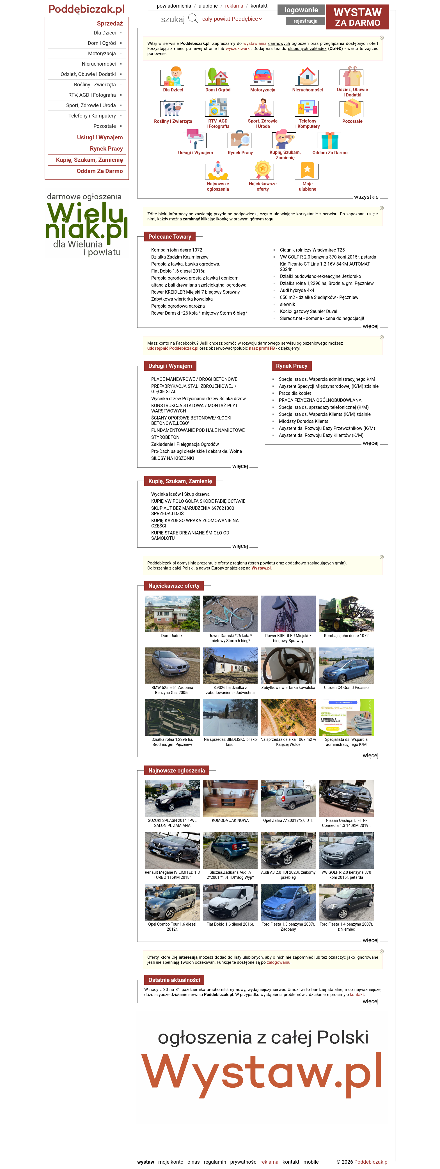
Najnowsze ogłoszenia (218, 186)
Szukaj (193, 18)
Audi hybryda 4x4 (297, 290)
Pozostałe (352, 121)
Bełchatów (105, 1063)
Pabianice (106, 1100)
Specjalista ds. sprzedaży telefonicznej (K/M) (324, 407)
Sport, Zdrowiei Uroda (263, 123)
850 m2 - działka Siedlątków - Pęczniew (319, 297)
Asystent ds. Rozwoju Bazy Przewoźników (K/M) (327, 428)
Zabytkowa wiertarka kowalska (182, 299)
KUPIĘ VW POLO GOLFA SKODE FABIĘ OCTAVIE (198, 501)
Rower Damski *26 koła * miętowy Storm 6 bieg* (199, 313)
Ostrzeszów (104, 1093)
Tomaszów (105, 1123)
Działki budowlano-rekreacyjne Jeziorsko (320, 276)
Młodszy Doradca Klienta (304, 421)
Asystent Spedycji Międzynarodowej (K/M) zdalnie (329, 386)
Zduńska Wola (101, 1153)
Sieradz (108, 1116)
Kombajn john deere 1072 (176, 250)
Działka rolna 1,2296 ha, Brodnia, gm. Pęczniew (327, 283)
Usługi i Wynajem (195, 152)
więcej (371, 326)
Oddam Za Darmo (329, 152)
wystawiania (254, 43)
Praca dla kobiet (295, 393)
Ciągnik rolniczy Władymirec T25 (312, 250)
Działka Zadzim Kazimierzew (179, 257)
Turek (110, 1131)
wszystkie (366, 196)
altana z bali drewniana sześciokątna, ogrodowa (198, 285)
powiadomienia (174, 6)
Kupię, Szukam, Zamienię (285, 155)
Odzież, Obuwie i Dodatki (88, 74)
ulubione (208, 6)
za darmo (358, 17)
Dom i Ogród (217, 90)
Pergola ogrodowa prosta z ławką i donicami (195, 278)
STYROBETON (165, 437)
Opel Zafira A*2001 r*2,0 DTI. (288, 820)
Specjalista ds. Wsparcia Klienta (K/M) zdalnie (325, 414)
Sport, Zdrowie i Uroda (91, 105)
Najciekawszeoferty (263, 186)
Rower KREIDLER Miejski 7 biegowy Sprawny (195, 292)
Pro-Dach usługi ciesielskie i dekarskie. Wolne (196, 451)
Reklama (269, 1162)
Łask (111, 1070)
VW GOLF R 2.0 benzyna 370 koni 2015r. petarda (328, 257)
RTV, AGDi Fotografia (218, 123)
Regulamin (215, 1162)
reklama (234, 6)
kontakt (259, 6)
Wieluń (109, 1138)
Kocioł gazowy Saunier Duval (308, 311)
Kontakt (291, 1162)
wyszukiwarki (238, 48)
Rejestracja (306, 21)
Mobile (310, 1162)
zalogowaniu (278, 962)
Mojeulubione (307, 186)
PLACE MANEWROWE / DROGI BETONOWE (194, 379)
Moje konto (171, 1162)
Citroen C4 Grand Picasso (346, 687)
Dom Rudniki (172, 635)
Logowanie (301, 10)
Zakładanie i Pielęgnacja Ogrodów (185, 444)
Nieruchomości (307, 90)
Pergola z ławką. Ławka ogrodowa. (185, 264)
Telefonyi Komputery (307, 123)
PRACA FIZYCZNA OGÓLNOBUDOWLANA (320, 400)
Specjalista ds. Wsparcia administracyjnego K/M (327, 379)
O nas (193, 1162)
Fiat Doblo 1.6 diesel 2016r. (178, 271)
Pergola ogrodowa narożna (178, 306)
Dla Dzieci (173, 90)
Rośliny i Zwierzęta (173, 121)
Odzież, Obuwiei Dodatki (352, 92)
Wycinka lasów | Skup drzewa (180, 494)
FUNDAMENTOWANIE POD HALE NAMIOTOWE (198, 430)
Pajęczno (106, 1108)
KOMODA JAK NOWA (230, 820)
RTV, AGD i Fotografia (92, 95)
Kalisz (110, 1085)
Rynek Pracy (240, 152)
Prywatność (243, 1162)
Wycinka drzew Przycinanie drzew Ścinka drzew (198, 398)
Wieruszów (105, 1146)
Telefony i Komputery (92, 116)
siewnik (287, 304)
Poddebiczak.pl (371, 1162)
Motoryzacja (262, 90)
